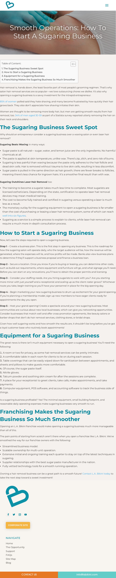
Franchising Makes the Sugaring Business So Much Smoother (39, 79)
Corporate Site (18, 503)
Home (9, 521)
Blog (8, 540)
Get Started (12, 557)
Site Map (11, 536)
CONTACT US (29, 575)
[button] (71, 64)
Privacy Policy (46, 566)
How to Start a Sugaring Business (23, 72)
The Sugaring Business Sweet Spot (23, 68)
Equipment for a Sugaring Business (24, 75)
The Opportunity (15, 525)
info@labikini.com (87, 575)
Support (10, 529)
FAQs (9, 532)
